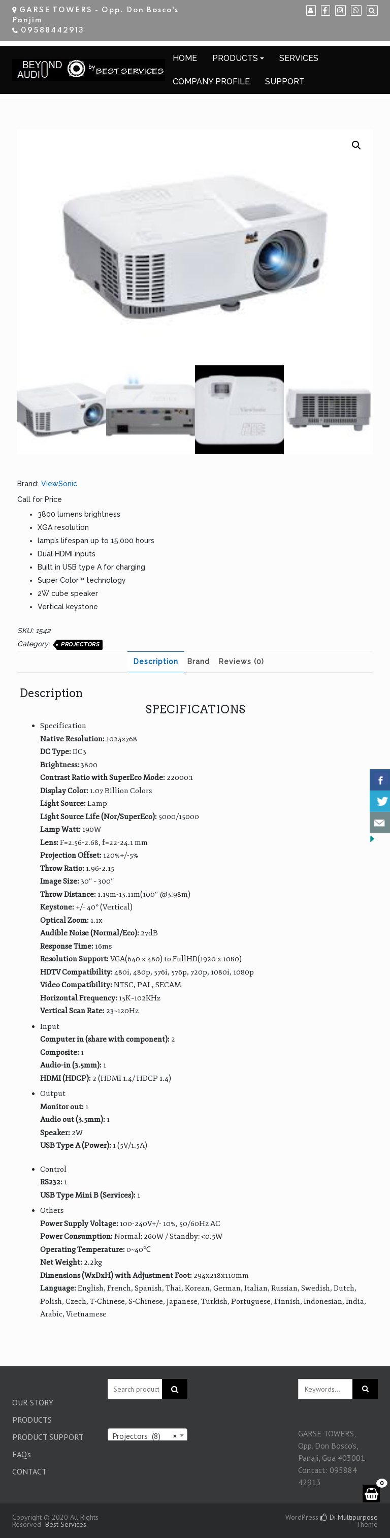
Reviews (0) (241, 661)
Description (156, 661)
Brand (198, 661)
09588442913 (52, 30)
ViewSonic (59, 484)
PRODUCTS (235, 58)
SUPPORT (285, 81)
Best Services (65, 1524)
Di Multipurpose (349, 1517)
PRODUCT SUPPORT (48, 1437)
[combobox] (148, 1435)
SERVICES (298, 58)
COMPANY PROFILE (211, 81)
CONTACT (29, 1471)
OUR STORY (32, 1402)
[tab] (155, 661)
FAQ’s (21, 1454)
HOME (185, 58)
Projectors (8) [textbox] (144, 1436)
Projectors (79, 644)
